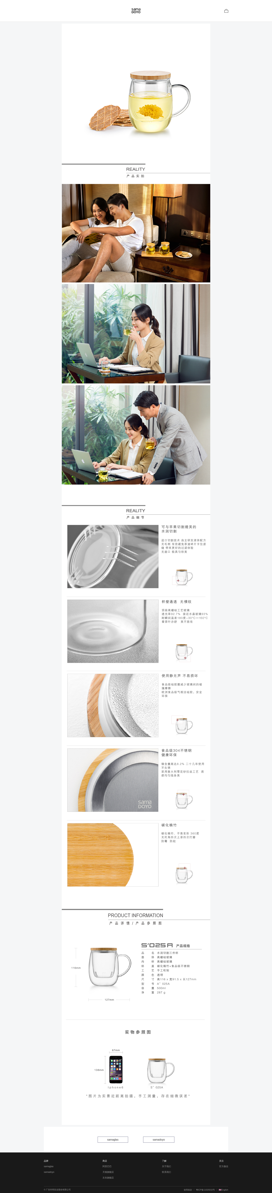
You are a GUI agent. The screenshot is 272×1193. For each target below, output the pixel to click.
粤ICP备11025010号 (205, 1190)
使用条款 (188, 1190)
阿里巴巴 (107, 1166)
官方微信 (223, 1166)
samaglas (113, 1139)
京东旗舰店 (108, 1177)
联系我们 (166, 1172)
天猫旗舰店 (108, 1172)
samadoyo (159, 1139)
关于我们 (166, 1166)
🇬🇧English (223, 1190)
